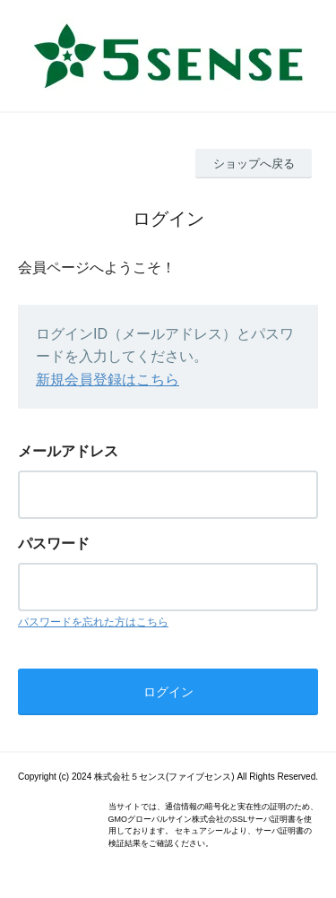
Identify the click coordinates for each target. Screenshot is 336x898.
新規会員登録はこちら (107, 379)
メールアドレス (68, 451)
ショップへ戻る (254, 163)
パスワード (54, 543)
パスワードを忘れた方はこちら (93, 622)
